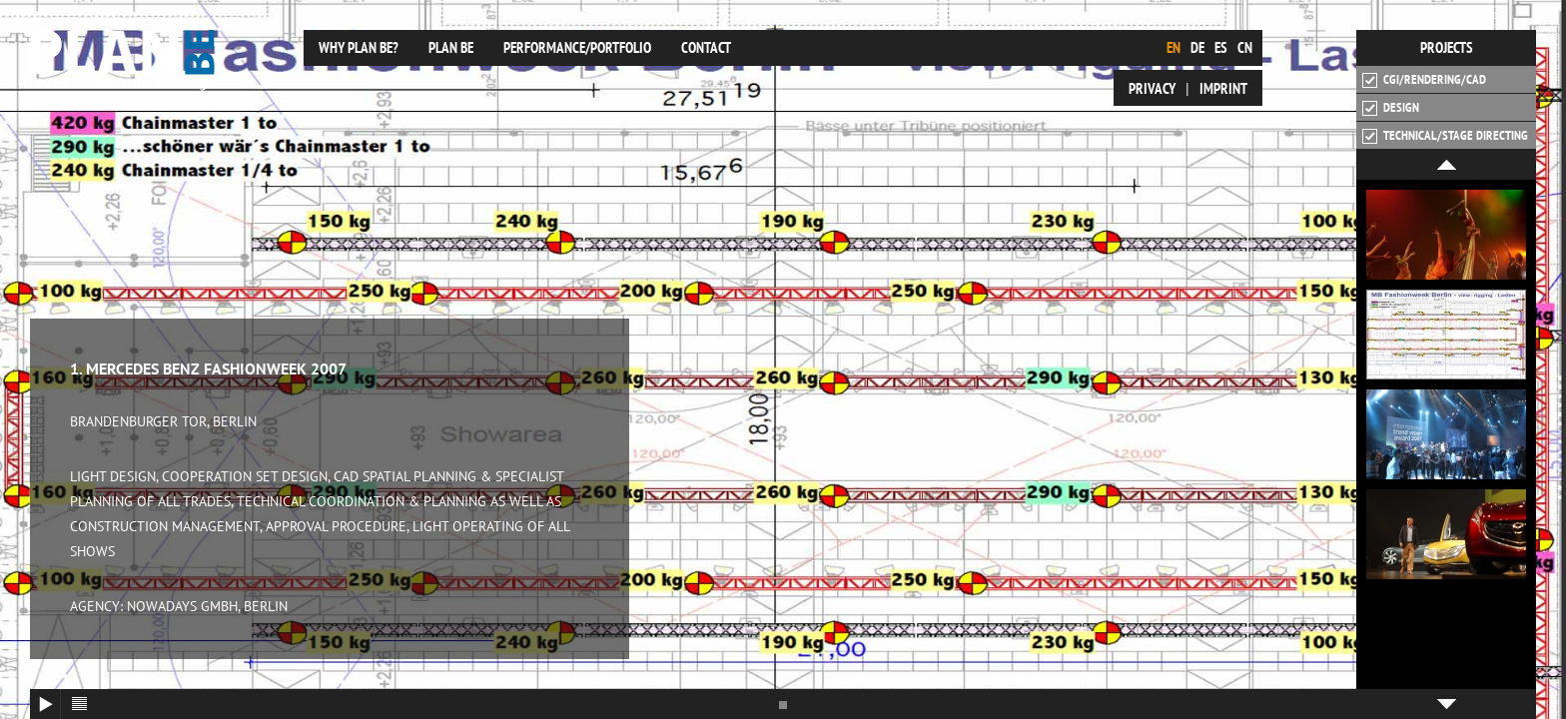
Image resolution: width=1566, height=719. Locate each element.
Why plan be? (358, 47)
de (1197, 47)
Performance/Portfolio (577, 47)
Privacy (1152, 88)
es (1220, 47)
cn (1244, 47)
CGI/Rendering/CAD (1424, 80)
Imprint (1223, 88)
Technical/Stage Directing (1445, 136)
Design (1390, 108)
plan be (454, 47)
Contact (706, 47)
